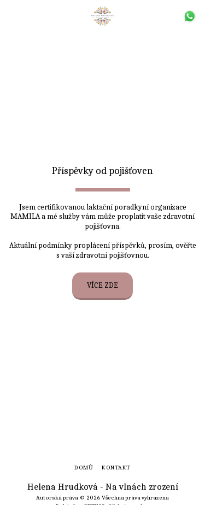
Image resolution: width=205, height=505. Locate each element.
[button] (12, 15)
